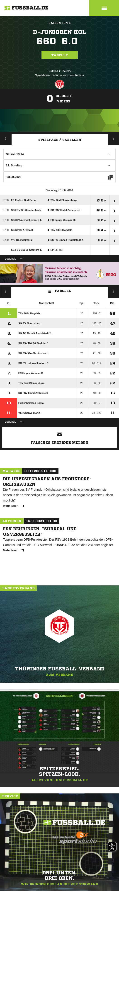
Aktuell (5, 138)
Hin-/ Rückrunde (113, 291)
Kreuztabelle (5, 291)
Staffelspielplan (113, 138)
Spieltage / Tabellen (59, 139)
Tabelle (59, 55)
